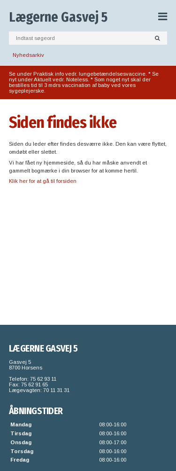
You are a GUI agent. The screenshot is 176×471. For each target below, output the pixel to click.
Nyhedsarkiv (28, 55)
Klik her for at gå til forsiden (43, 181)
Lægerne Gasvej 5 (58, 17)
